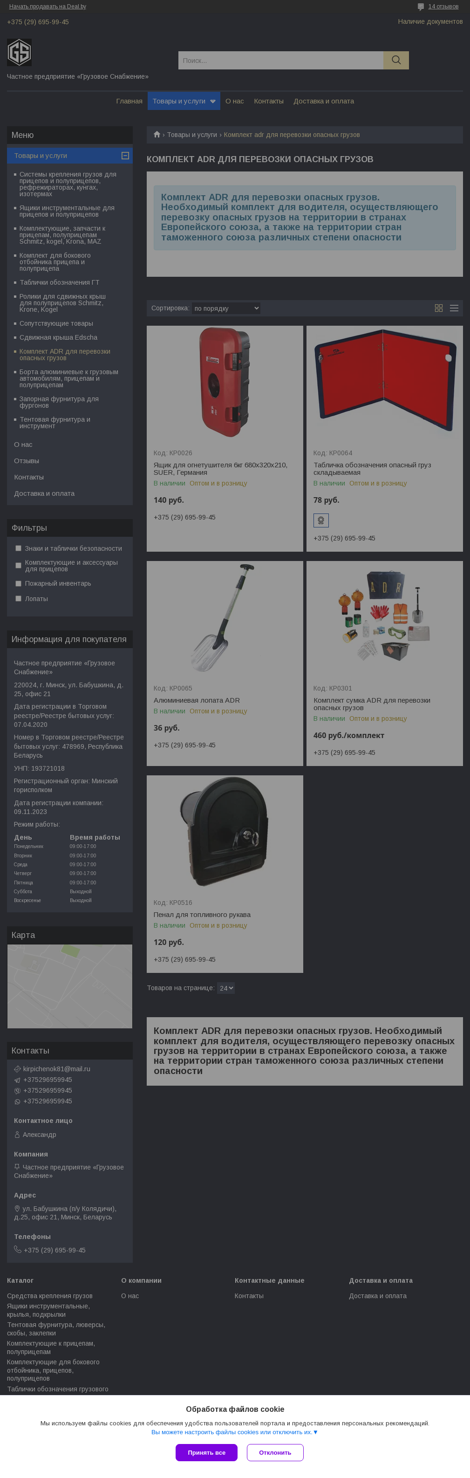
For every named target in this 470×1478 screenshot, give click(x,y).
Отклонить (275, 1452)
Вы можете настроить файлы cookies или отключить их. (232, 1432)
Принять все (206, 1452)
